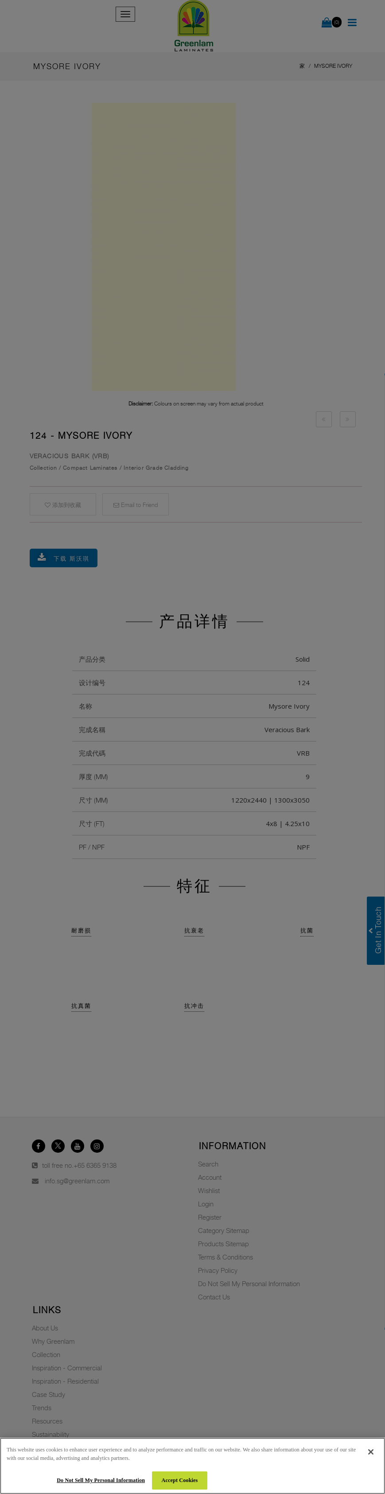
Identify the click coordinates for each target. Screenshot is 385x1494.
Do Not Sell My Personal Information (101, 1480)
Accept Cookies (180, 1480)
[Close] (371, 1452)
